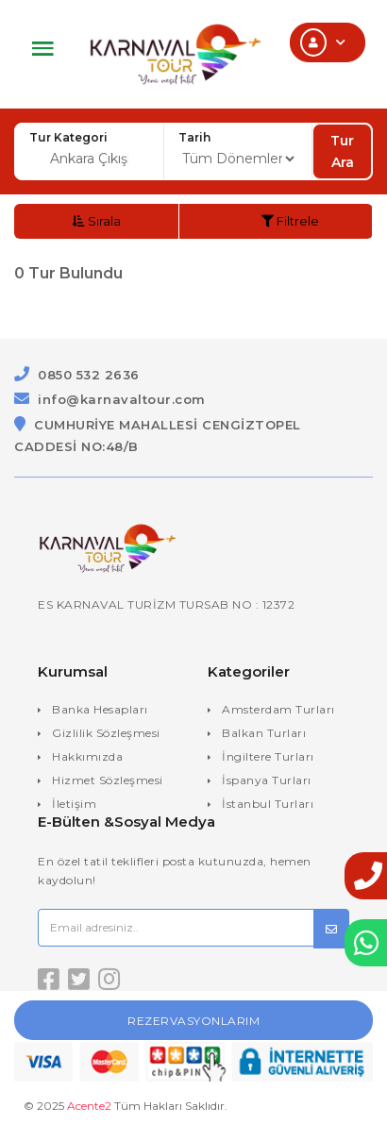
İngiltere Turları (268, 756)
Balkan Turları (264, 733)
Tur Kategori (68, 137)
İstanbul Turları (267, 804)
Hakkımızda (87, 756)
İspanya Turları (266, 780)
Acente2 (89, 1106)
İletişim (74, 804)
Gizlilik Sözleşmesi (106, 733)
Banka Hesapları (100, 709)
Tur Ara (342, 151)
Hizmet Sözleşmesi (107, 780)
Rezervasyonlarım (193, 1021)
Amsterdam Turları (278, 709)
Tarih (194, 137)
